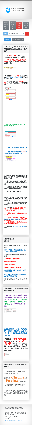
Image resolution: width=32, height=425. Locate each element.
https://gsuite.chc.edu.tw (14, 77)
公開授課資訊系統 (19, 25)
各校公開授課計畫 (18, 39)
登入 (27, 34)
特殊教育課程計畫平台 (12, 25)
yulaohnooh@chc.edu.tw (13, 418)
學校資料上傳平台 (26, 25)
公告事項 (7, 39)
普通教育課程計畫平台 (6, 25)
